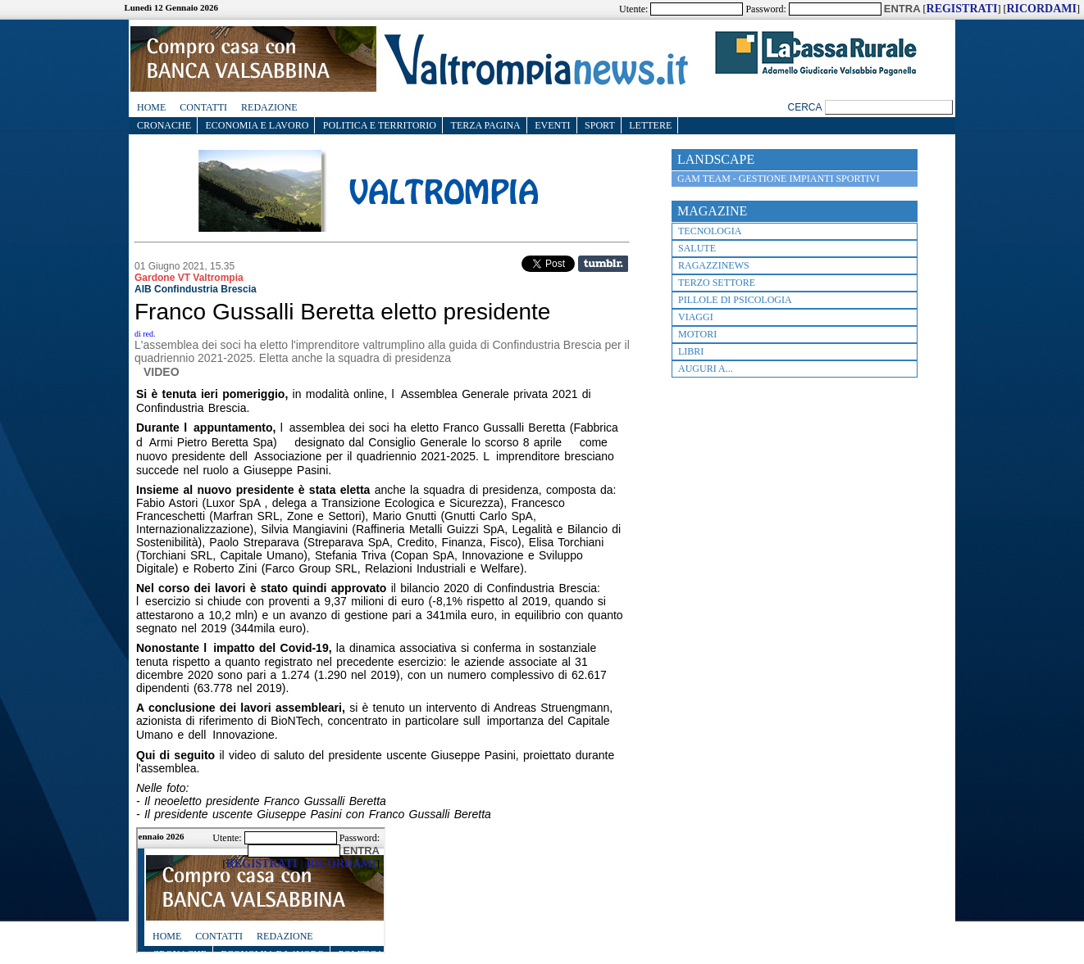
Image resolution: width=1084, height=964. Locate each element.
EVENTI (552, 125)
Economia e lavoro (257, 125)
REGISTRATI (962, 8)
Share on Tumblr (603, 264)
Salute (697, 248)
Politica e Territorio (379, 125)
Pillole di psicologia (735, 299)
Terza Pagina (486, 125)
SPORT (600, 125)
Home (151, 107)
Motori (697, 334)
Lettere (650, 125)
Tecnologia (709, 231)
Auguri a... (705, 368)
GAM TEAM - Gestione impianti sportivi (778, 178)
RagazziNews (713, 265)
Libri (691, 351)
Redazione (269, 107)
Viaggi (695, 317)
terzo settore (716, 282)
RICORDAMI (1041, 8)
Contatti (203, 107)
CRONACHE (164, 125)
